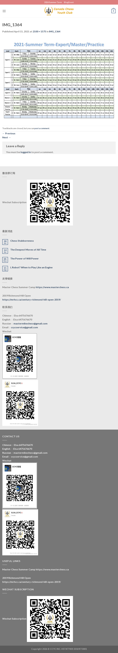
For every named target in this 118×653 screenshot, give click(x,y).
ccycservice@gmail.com (24, 327)
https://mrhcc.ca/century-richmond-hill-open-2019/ (31, 299)
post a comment (41, 128)
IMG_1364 (54, 31)
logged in (26, 152)
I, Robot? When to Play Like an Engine (31, 267)
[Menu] (4, 11)
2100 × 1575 (39, 31)
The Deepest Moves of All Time (28, 249)
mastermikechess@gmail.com (30, 323)
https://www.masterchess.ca (52, 287)
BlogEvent (69, 2)
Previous (8, 133)
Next (6, 137)
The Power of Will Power (24, 258)
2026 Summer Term (53, 2)
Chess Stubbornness (22, 240)
